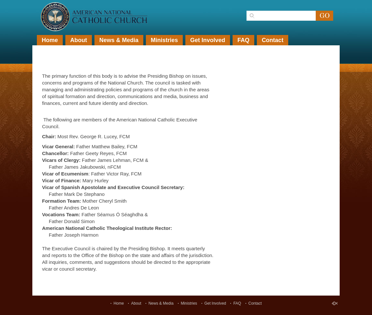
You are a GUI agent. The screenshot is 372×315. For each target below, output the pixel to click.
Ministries (164, 40)
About (78, 40)
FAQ (243, 40)
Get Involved (207, 40)
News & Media (118, 40)
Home (50, 40)
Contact (272, 40)
